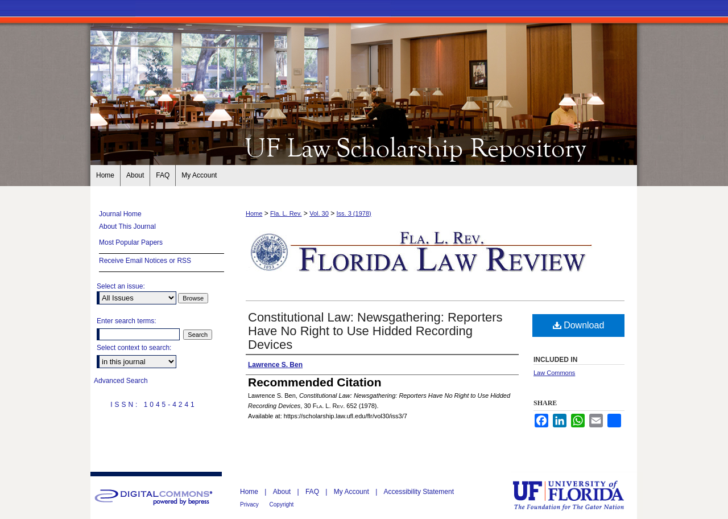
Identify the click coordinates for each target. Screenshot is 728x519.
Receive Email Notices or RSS (145, 261)
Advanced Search (121, 381)
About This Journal (127, 226)
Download (579, 325)
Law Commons (554, 372)
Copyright (282, 504)
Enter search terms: (126, 321)
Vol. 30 (319, 213)
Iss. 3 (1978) (354, 213)
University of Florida (577, 495)
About (283, 492)
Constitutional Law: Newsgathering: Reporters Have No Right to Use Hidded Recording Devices (375, 331)
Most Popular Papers (131, 242)
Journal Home (120, 214)
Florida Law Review (364, 147)
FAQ (313, 492)
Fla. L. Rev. (285, 213)
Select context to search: (134, 348)
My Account (352, 492)
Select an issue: (121, 286)
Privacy (250, 504)
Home (254, 213)
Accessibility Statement (419, 492)
